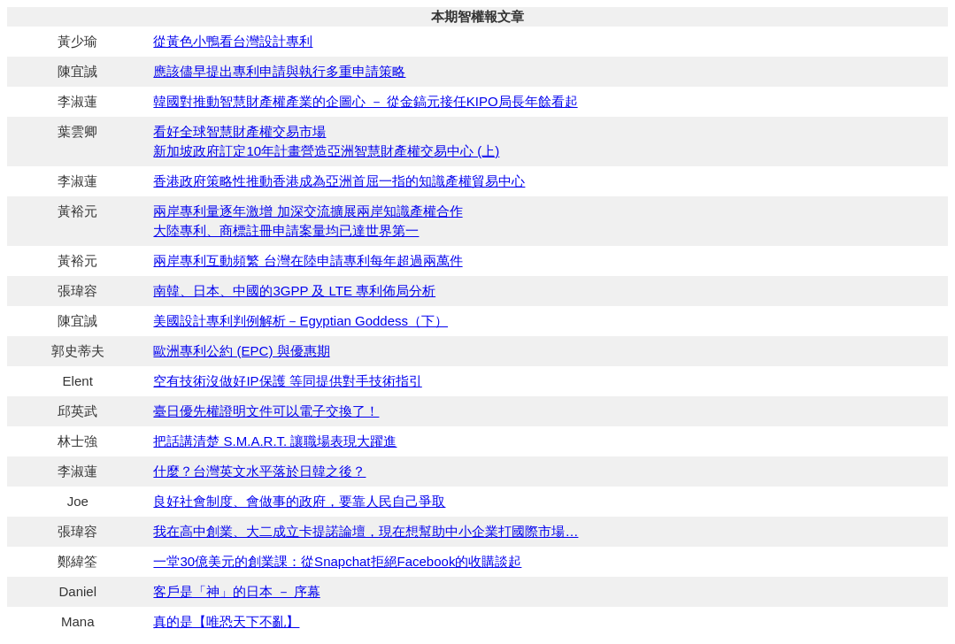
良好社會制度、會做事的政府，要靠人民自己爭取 (299, 501)
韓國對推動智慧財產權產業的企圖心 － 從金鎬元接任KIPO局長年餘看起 (365, 101)
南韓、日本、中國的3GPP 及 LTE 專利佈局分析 (294, 290)
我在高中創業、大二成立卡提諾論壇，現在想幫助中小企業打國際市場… (365, 531)
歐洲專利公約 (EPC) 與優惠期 (241, 350)
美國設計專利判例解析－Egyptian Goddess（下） (300, 320)
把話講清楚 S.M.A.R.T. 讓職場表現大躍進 (275, 440)
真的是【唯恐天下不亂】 (226, 621)
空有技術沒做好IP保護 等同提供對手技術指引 (287, 380)
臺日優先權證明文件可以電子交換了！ (266, 410)
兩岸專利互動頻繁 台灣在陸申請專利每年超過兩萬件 (307, 260)
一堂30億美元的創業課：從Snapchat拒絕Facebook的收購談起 (337, 561)
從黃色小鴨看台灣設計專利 (232, 41)
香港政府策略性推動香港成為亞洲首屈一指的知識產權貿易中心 (339, 180)
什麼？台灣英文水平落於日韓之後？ (259, 471)
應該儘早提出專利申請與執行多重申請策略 (279, 71)
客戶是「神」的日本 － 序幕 (236, 591)
